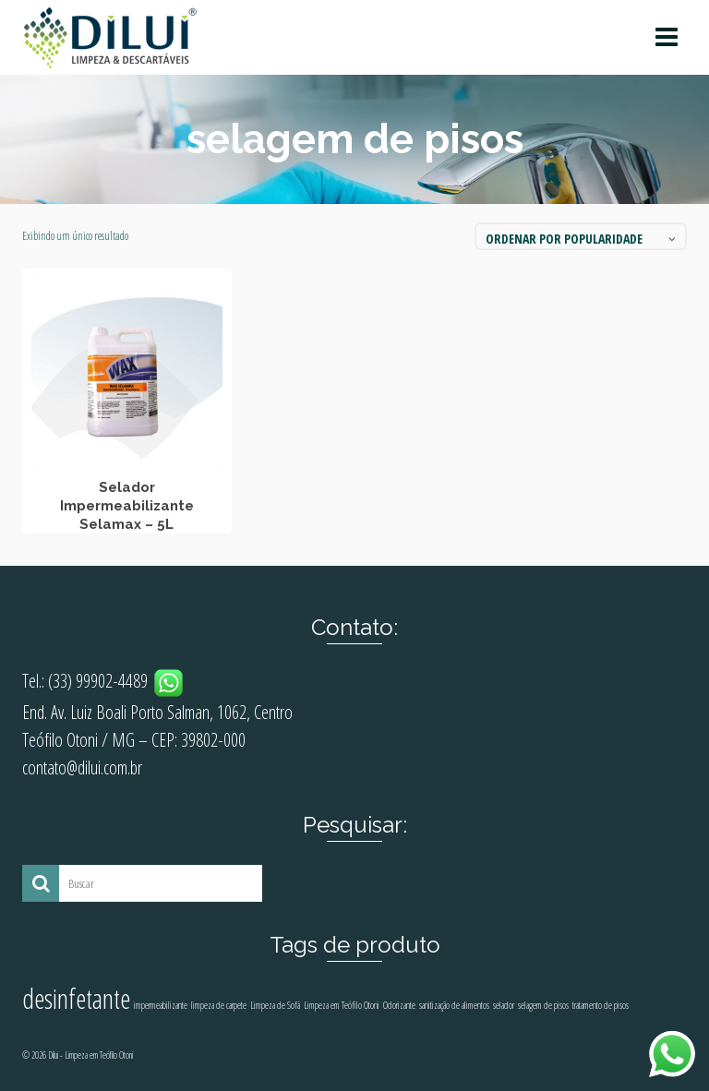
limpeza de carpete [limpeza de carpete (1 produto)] (218, 1005)
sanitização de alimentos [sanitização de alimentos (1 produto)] (454, 1005)
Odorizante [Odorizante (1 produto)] (399, 1005)
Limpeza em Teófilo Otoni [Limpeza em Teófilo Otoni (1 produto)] (341, 1005)
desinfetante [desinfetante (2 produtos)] (76, 998)
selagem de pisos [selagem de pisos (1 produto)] (543, 1005)
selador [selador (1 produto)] (503, 1005)
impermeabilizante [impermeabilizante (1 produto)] (160, 1005)
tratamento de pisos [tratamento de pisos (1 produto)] (600, 1005)
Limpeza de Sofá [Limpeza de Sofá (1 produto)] (275, 1005)
